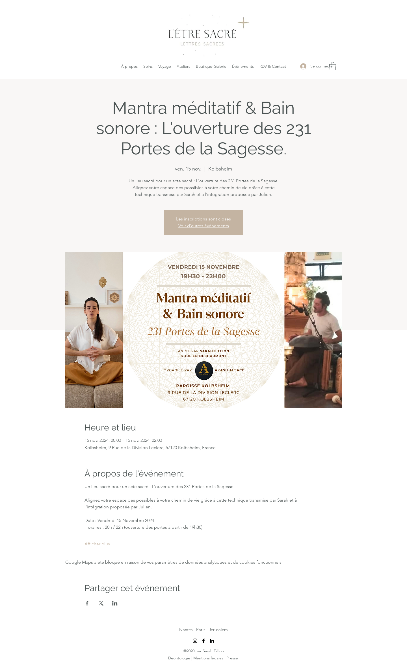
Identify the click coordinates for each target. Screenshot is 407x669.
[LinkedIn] (212, 641)
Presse (232, 658)
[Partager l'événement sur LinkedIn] (115, 603)
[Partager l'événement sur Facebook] (87, 603)
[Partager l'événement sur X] (101, 603)
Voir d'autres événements (203, 225)
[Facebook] (203, 641)
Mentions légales (208, 658)
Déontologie (179, 658)
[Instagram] (195, 641)
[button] (332, 66)
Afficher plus (97, 543)
